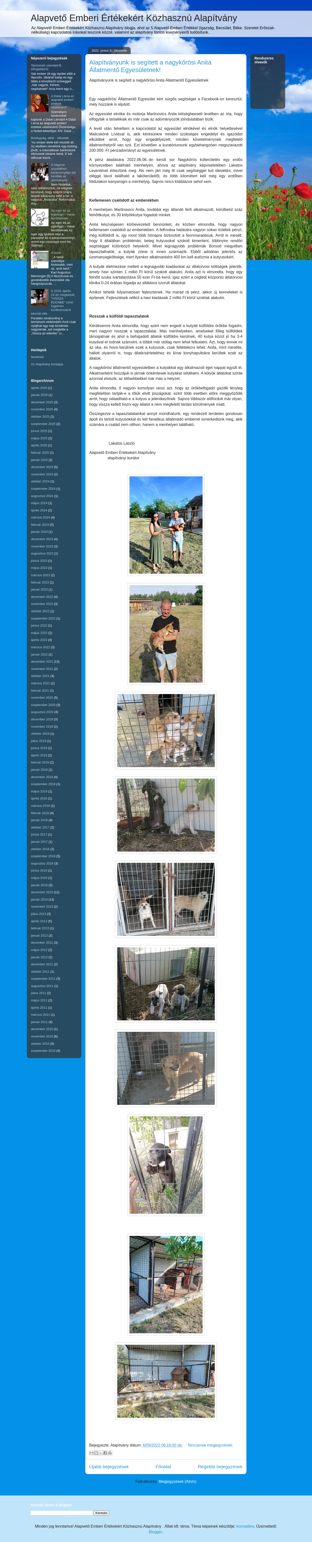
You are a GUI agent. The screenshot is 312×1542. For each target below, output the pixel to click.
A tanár (56, 252)
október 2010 (40, 1043)
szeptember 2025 (43, 424)
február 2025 (40, 452)
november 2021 (42, 669)
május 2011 (39, 1000)
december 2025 (42, 402)
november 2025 (42, 409)
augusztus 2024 (42, 496)
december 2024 (42, 467)
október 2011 (40, 971)
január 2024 (39, 532)
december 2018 (42, 777)
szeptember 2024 (43, 488)
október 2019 (40, 733)
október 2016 (40, 849)
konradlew (245, 1526)
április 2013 (39, 921)
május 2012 (39, 950)
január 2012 (39, 957)
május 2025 (39, 438)
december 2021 (42, 661)
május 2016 (39, 878)
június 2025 (39, 431)
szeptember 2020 (43, 705)
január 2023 (39, 589)
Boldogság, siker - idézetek (50, 138)
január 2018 (39, 820)
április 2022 (39, 640)
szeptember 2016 (43, 856)
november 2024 (42, 474)
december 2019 (42, 719)
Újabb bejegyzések (109, 1466)
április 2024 (39, 510)
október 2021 (40, 676)
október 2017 (40, 827)
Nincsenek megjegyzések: (210, 1445)
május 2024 (39, 503)
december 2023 (42, 539)
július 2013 (38, 914)
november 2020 (42, 697)
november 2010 (42, 1036)
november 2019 (42, 726)
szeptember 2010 (43, 1051)
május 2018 (39, 791)
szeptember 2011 (43, 978)
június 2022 (39, 625)
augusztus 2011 (42, 986)
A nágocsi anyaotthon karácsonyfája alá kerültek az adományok (63, 172)
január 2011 (39, 1022)
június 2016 (39, 870)
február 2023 (40, 582)
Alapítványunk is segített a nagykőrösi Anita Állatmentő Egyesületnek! (150, 66)
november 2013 (42, 906)
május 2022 (39, 633)
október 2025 (40, 416)
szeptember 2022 (43, 618)
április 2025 (39, 445)
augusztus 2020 (42, 712)
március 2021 (40, 683)
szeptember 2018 (43, 784)
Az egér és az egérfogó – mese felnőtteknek (63, 214)
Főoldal (163, 1466)
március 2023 (40, 575)
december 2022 (42, 597)
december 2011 (42, 964)
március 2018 (40, 806)
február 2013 (40, 928)
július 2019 (38, 741)
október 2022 (40, 611)
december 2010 (42, 1029)
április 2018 (39, 798)
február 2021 (40, 690)
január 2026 (39, 395)
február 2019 (40, 762)
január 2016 (39, 885)
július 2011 (38, 993)
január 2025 (39, 460)
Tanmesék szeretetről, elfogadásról (46, 67)
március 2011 (40, 1014)
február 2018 (40, 813)
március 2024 (40, 517)
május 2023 (39, 568)
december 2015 (42, 892)
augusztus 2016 (42, 863)
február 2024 (40, 525)
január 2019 (39, 769)
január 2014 (39, 899)
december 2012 (42, 942)
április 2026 (39, 388)
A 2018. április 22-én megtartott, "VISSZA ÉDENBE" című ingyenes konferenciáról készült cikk (53, 302)
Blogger (155, 1532)
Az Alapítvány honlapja (47, 364)
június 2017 (39, 834)
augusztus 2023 (42, 553)
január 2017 (39, 842)
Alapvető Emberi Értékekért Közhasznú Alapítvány (134, 18)
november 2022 (42, 604)
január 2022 (39, 654)
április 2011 (39, 1007)
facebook (37, 357)
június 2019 (39, 748)
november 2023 (42, 546)
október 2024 (40, 481)
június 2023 (39, 561)
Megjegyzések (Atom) (177, 1481)
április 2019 (39, 755)
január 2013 (39, 935)
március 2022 (40, 647)
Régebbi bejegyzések (220, 1466)
